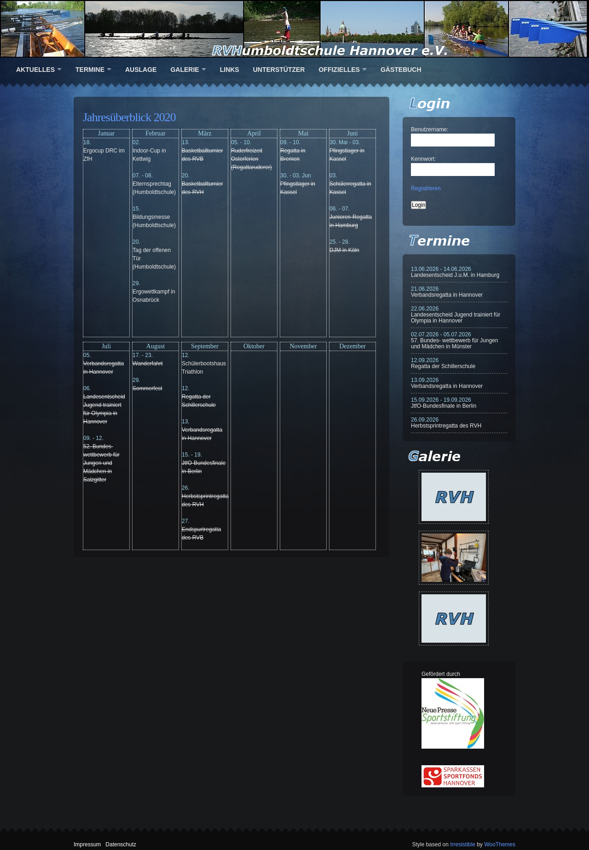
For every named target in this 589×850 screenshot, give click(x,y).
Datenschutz (120, 844)
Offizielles (338, 69)
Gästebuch (401, 69)
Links (229, 69)
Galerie (184, 69)
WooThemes (499, 844)
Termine (89, 69)
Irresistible (462, 844)
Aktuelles (35, 69)
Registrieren (426, 188)
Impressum (87, 844)
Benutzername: (429, 129)
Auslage (140, 69)
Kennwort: (423, 159)
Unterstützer (279, 69)
